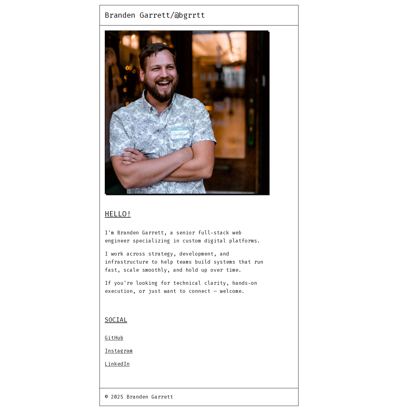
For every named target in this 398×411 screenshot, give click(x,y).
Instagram (119, 351)
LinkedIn (117, 364)
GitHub (114, 338)
